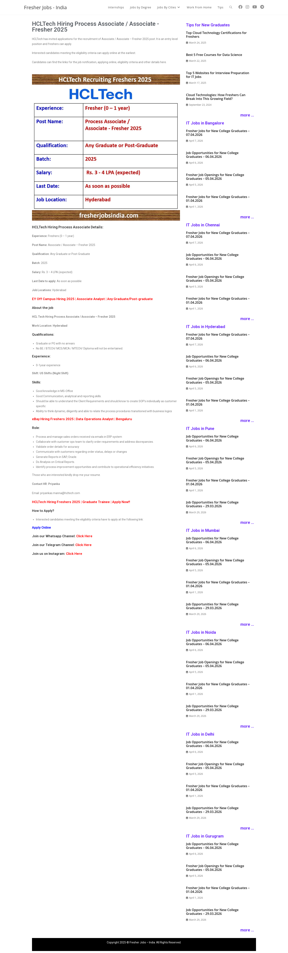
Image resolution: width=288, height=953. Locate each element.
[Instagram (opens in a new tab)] (247, 7)
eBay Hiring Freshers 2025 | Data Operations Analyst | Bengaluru (82, 419)
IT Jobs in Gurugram (205, 836)
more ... (247, 115)
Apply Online (41, 527)
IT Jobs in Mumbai (203, 530)
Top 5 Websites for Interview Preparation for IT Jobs (217, 75)
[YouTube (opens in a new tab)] (255, 7)
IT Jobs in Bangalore (205, 123)
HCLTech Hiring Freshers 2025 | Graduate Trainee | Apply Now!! (81, 502)
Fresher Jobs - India (45, 7)
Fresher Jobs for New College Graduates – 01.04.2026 (218, 199)
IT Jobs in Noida (201, 632)
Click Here (84, 536)
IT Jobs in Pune (200, 428)
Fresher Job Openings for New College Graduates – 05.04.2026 (215, 177)
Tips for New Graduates (208, 25)
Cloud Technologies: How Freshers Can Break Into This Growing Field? (215, 97)
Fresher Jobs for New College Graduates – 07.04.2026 (218, 133)
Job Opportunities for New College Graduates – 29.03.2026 (212, 504)
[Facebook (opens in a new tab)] (240, 7)
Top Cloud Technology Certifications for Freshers (216, 35)
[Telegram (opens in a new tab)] (262, 7)
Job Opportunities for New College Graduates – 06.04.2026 (212, 155)
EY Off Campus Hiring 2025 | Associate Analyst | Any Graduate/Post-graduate (92, 299)
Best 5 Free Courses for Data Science (214, 55)
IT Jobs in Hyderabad (205, 326)
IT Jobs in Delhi (200, 734)
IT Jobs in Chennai (203, 225)
